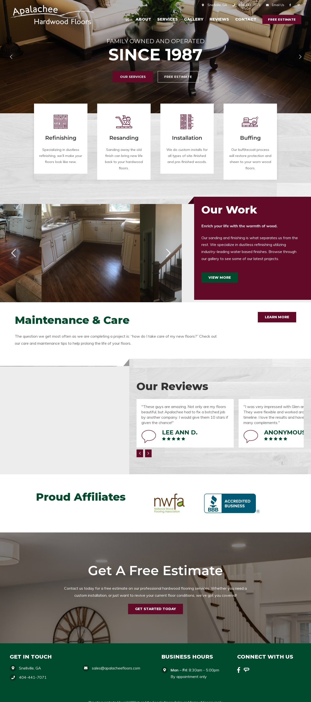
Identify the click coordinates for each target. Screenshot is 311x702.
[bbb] (231, 492)
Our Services (133, 77)
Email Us (278, 5)
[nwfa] (169, 492)
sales (116, 668)
